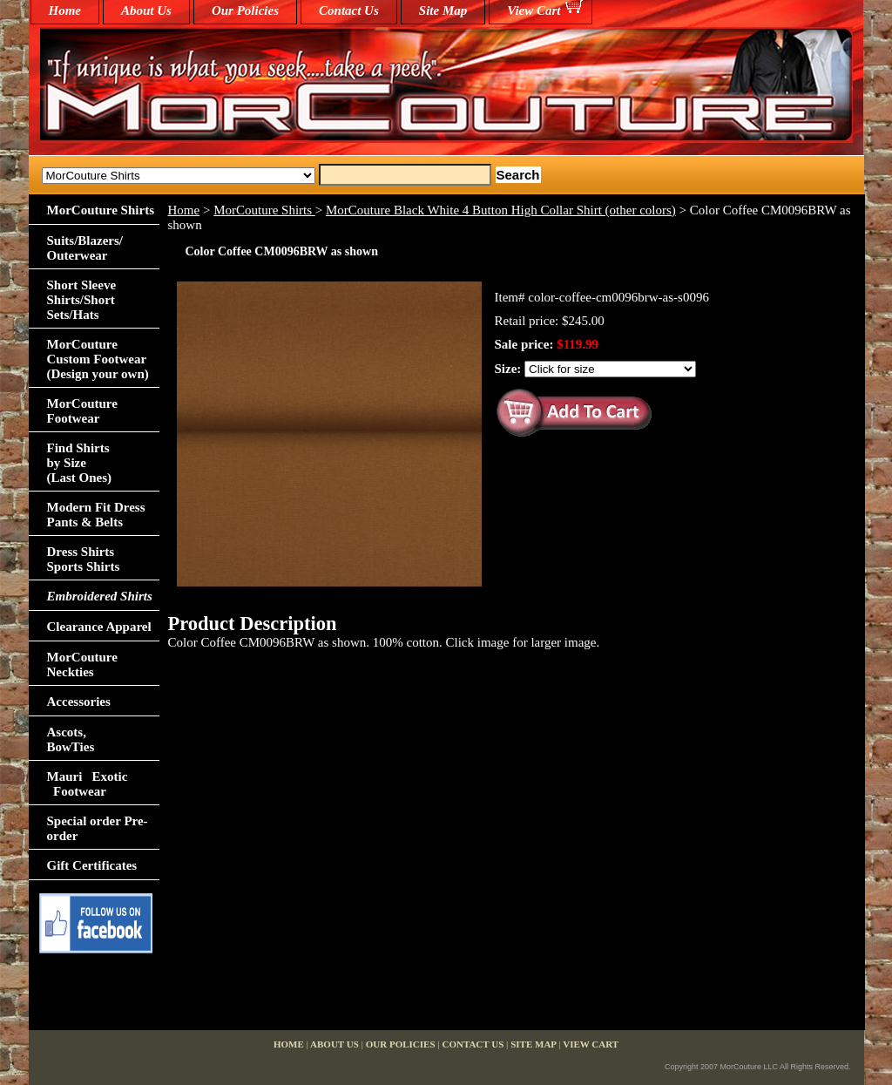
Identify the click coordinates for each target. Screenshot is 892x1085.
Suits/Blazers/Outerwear (85, 248)
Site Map (443, 10)
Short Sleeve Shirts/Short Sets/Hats (82, 300)
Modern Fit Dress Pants (96, 514)
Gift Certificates (92, 865)
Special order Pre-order (97, 828)
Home (184, 210)
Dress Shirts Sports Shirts (83, 559)
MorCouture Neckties (82, 664)
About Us (146, 10)
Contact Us (349, 10)
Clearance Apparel (99, 627)
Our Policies (245, 10)
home (65, 10)
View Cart (533, 10)
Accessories (79, 702)
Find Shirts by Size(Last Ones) (79, 463)
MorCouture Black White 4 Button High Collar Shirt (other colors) (501, 210)
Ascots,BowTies (71, 739)
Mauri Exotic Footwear (87, 784)
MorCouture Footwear (82, 411)
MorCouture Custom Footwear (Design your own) (98, 359)
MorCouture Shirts (264, 210)
